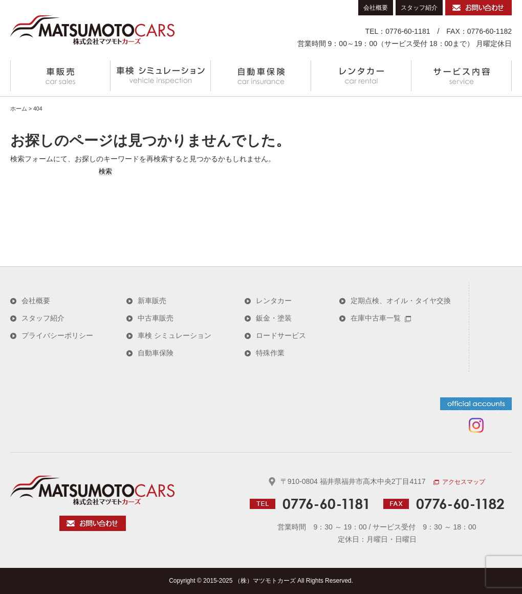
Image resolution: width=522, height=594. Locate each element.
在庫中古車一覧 (381, 318)
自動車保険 (261, 75)
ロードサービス (281, 335)
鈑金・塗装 (274, 318)
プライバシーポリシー (57, 335)
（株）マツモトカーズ (265, 580)
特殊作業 (270, 353)
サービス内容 (461, 75)
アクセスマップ (459, 481)
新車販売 (152, 300)
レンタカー (361, 75)
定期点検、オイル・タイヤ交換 (401, 300)
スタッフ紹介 (419, 7)
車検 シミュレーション (161, 75)
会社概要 (375, 7)
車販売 (60, 75)
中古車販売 (155, 318)
